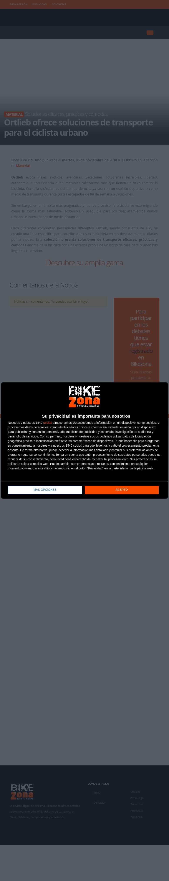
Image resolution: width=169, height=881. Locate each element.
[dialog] (84, 440)
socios (47, 422)
